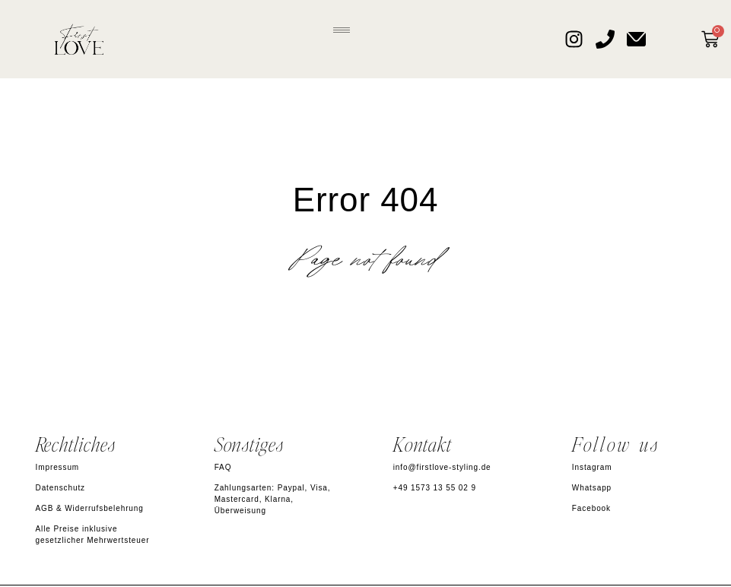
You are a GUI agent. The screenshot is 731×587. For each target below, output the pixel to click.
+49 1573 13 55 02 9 (434, 488)
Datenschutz (61, 488)
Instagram (592, 467)
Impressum (58, 467)
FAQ (223, 467)
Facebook (591, 508)
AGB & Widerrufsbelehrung (90, 508)
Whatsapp (592, 488)
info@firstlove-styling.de (442, 467)
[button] (341, 27)
